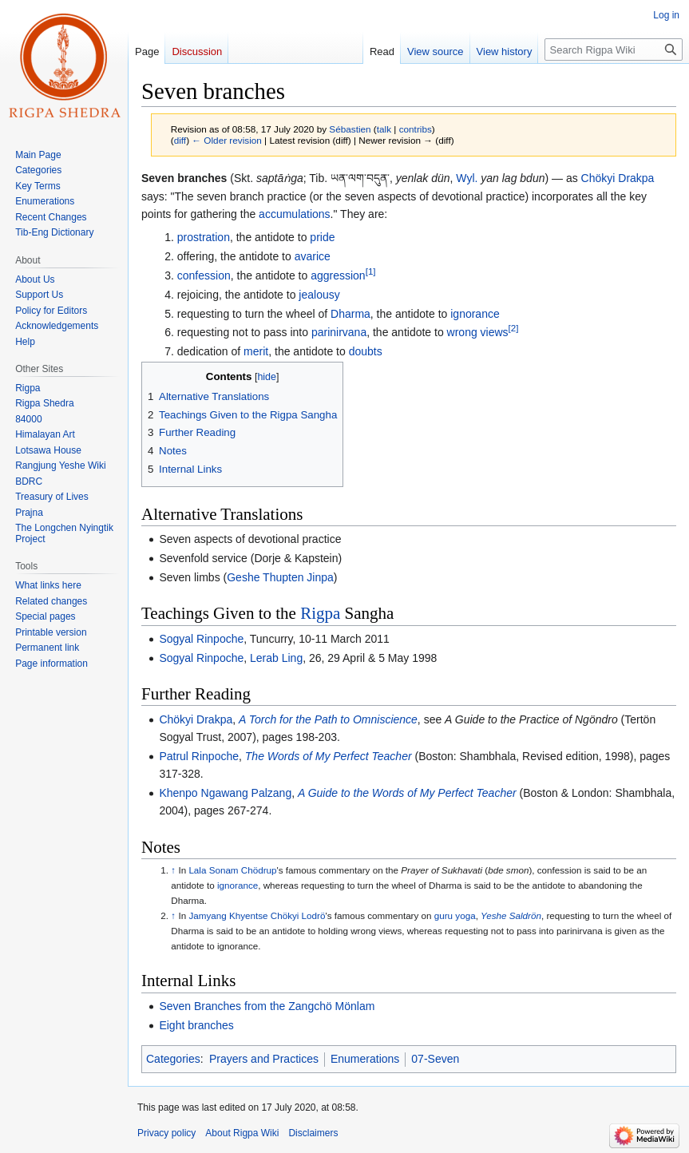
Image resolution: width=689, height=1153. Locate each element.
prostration (203, 237)
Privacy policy (166, 1133)
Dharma (350, 313)
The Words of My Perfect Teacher (328, 756)
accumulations (295, 214)
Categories (173, 1058)
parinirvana (338, 332)
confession (204, 275)
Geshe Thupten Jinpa (280, 577)
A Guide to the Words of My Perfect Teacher (407, 792)
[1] (371, 271)
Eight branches (196, 1025)
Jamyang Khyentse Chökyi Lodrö (256, 915)
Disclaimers (313, 1133)
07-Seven (435, 1058)
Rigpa (320, 613)
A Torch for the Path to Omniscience (328, 719)
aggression (338, 275)
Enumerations (365, 1058)
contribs (415, 129)
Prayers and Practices (264, 1058)
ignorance (475, 313)
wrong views (478, 332)
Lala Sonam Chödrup (232, 870)
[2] (514, 328)
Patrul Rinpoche (199, 756)
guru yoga (455, 915)
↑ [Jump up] (173, 870)
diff (180, 140)
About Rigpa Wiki (242, 1133)
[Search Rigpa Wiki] (613, 49)
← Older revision (227, 140)
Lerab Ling (276, 658)
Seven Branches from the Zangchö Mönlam (266, 1006)
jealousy (319, 294)
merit (256, 351)
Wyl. (466, 178)
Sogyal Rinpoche (201, 638)
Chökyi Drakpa (618, 178)
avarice (313, 256)
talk (384, 129)
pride (322, 237)
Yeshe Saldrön (511, 915)
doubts (365, 351)
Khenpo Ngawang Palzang (225, 792)
